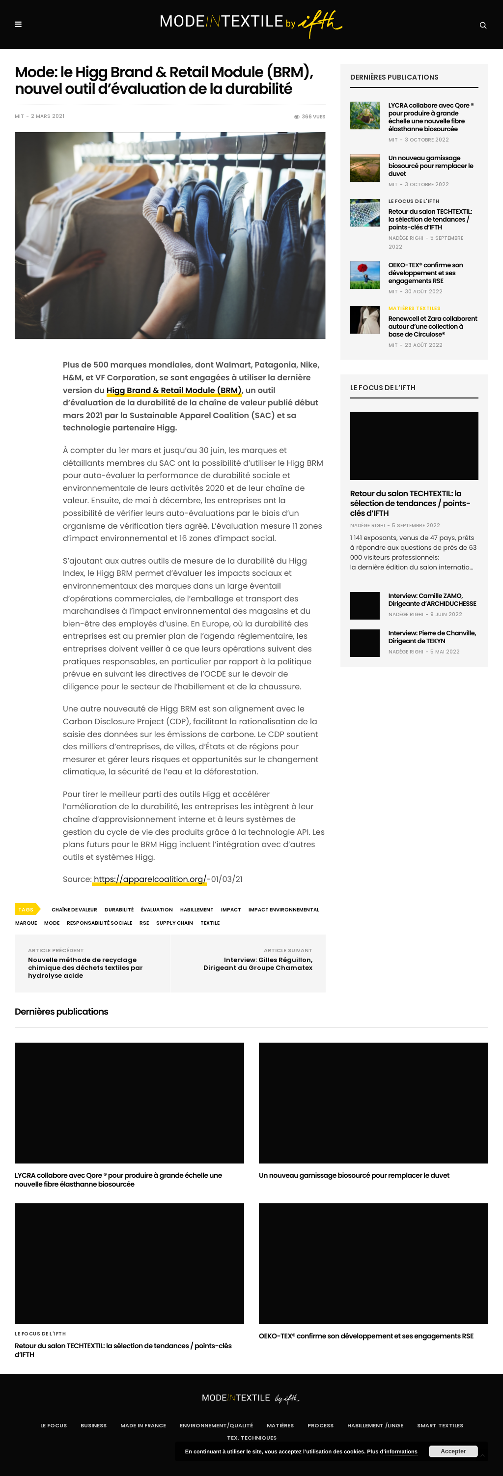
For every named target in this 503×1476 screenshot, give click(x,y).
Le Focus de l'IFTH (414, 201)
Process (320, 1425)
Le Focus (53, 1425)
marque (26, 923)
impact (231, 909)
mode (51, 923)
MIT (19, 116)
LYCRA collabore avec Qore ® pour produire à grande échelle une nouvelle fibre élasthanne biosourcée (431, 117)
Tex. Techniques (252, 1438)
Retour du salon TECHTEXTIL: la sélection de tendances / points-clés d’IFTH (430, 219)
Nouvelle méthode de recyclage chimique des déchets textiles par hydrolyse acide (85, 967)
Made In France (143, 1425)
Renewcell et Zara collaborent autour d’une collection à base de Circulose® (433, 326)
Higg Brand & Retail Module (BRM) (174, 390)
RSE (144, 923)
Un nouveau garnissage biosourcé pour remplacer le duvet (431, 165)
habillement (197, 909)
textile (210, 923)
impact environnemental (284, 909)
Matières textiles (415, 308)
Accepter (453, 1451)
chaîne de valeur (74, 909)
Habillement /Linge (375, 1425)
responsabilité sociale (99, 923)
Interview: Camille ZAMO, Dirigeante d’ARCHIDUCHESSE (432, 599)
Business (94, 1425)
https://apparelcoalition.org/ (149, 879)
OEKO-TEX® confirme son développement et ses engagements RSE (426, 272)
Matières (280, 1425)
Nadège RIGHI (406, 238)
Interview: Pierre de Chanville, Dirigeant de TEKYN (432, 637)
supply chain (174, 923)
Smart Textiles (440, 1425)
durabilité (119, 909)
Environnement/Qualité (216, 1425)
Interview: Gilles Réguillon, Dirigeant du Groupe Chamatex (257, 963)
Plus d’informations (392, 1452)
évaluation (157, 909)
